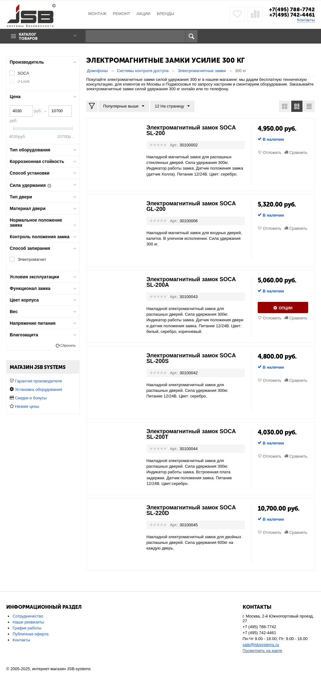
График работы (27, 628)
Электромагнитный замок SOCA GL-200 (191, 206)
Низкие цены (27, 406)
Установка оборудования (38, 389)
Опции (285, 308)
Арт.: (174, 145)
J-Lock (23, 81)
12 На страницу (172, 106)
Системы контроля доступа (143, 70)
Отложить (272, 152)
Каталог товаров (28, 37)
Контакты (306, 20)
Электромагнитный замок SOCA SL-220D (191, 510)
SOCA (23, 73)
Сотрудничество (28, 616)
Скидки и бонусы (31, 398)
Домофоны (97, 70)
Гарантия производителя (38, 381)
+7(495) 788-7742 (292, 9)
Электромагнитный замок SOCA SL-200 (191, 130)
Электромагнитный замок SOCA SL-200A (191, 282)
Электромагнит (32, 259)
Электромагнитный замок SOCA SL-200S (191, 358)
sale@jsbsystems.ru (261, 644)
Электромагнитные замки (202, 70)
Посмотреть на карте (262, 650)
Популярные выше (123, 106)
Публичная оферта (31, 634)
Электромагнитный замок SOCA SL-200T (191, 434)
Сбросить (68, 345)
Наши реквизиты (28, 622)
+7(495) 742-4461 (292, 15)
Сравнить (298, 152)
